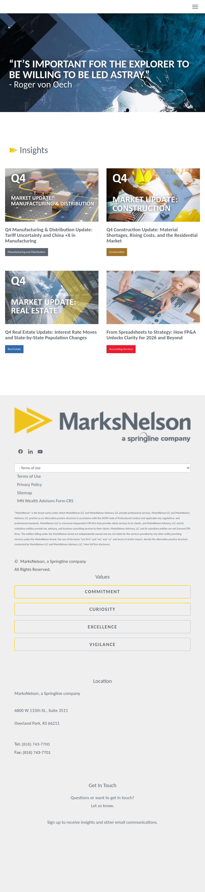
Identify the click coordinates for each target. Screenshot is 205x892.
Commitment (102, 592)
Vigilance (102, 644)
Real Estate (14, 349)
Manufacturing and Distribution (26, 252)
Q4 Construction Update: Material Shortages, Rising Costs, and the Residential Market (152, 235)
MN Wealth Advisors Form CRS (45, 501)
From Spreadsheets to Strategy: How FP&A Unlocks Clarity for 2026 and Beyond (151, 335)
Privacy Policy (29, 484)
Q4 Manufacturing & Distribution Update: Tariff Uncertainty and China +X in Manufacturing (48, 235)
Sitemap (24, 493)
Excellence (102, 627)
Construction (116, 252)
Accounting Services (121, 349)
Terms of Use (29, 476)
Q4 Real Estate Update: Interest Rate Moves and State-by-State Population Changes (51, 335)
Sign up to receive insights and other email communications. (102, 822)
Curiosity (102, 609)
